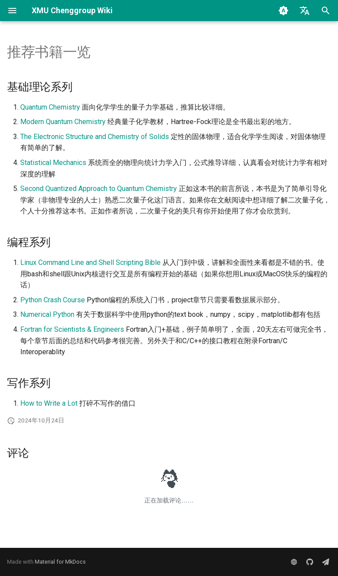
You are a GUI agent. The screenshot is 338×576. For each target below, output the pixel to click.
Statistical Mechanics (53, 162)
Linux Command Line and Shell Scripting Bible (90, 262)
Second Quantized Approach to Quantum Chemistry (98, 188)
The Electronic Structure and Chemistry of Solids (94, 136)
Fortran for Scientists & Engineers (72, 329)
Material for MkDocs (60, 561)
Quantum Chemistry (50, 107)
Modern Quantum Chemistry (63, 121)
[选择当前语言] (304, 10)
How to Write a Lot (48, 403)
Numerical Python (47, 314)
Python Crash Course (52, 300)
